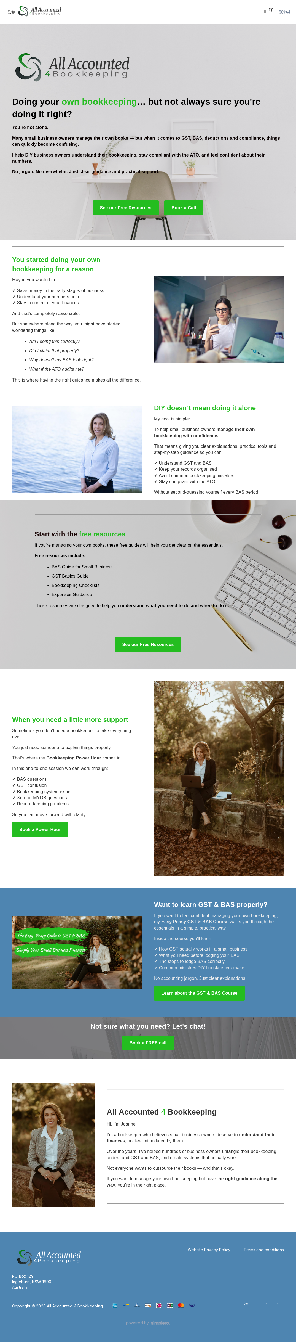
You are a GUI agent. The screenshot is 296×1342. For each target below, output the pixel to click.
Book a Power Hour (40, 829)
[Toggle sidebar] (11, 12)
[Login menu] (284, 11)
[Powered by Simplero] (148, 1323)
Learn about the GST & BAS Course (199, 993)
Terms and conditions (264, 1249)
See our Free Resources (126, 207)
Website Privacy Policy (209, 1249)
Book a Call (183, 207)
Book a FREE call (148, 1043)
